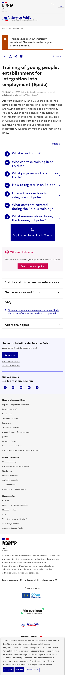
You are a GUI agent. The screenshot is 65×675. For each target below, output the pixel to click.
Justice (5, 436)
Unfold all (56, 143)
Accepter (8, 669)
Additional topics (17, 325)
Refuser (19, 669)
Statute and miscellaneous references (31, 282)
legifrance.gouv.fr (12, 580)
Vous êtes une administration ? (14, 519)
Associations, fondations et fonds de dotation (21, 450)
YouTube (37, 387)
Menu (61, 6)
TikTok (13, 387)
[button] (21, 56)
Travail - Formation (10, 418)
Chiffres (5, 500)
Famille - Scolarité (9, 409)
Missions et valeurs (9, 510)
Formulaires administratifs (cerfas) (16, 466)
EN (57, 56)
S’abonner (10, 355)
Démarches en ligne (10, 462)
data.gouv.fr (49, 580)
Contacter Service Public (12, 528)
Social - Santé (7, 414)
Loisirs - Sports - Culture (12, 446)
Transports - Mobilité (10, 427)
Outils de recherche (10, 480)
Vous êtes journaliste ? (11, 523)
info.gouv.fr (32, 580)
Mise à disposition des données (15, 505)
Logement (6, 423)
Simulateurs (7, 471)
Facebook (5, 387)
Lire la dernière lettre (11, 361)
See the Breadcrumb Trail (12, 28)
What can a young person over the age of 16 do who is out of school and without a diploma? (33, 311)
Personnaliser (32, 669)
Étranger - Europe (9, 441)
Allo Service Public (9, 484)
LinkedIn (21, 387)
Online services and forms (22, 292)
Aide (4, 514)
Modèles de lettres (10, 475)
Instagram (29, 387)
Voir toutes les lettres (11, 365)
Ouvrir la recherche (53, 4)
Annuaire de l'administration (14, 489)
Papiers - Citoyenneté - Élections (15, 404)
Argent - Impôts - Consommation (15, 432)
